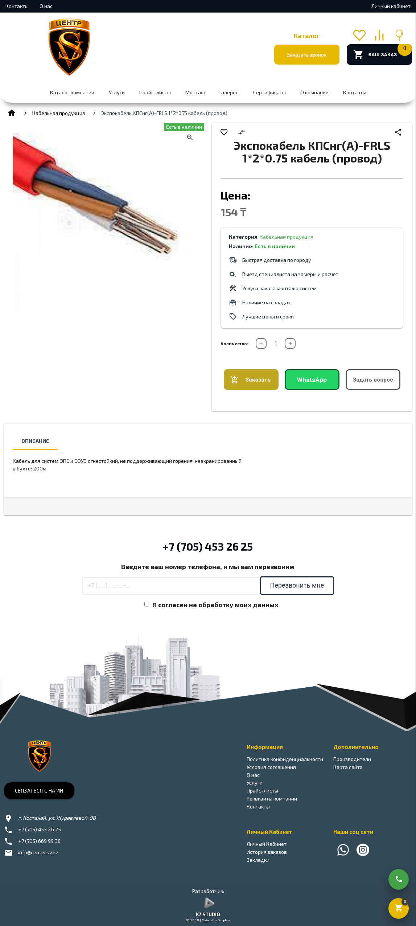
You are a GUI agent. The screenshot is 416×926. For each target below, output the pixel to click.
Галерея (229, 92)
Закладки (258, 860)
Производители (352, 759)
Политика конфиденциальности (285, 759)
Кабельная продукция (58, 113)
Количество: (234, 343)
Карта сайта (348, 767)
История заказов (267, 852)
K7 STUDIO (208, 914)
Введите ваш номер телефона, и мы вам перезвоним (208, 567)
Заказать (250, 380)
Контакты (17, 6)
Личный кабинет (391, 6)
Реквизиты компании (272, 798)
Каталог (307, 36)
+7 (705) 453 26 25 (208, 546)
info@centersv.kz (38, 852)
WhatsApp (312, 379)
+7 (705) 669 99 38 (39, 841)
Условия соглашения (271, 767)
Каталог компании (72, 92)
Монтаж (195, 92)
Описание (35, 441)
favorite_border (224, 132)
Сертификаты (269, 92)
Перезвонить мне (297, 585)
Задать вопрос (373, 379)
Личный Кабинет (267, 844)
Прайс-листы (155, 92)
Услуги (117, 92)
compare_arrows (241, 132)
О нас (46, 6)
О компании (314, 92)
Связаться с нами (39, 790)
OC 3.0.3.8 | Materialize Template (208, 920)
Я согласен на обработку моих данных (216, 605)
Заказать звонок (306, 55)
